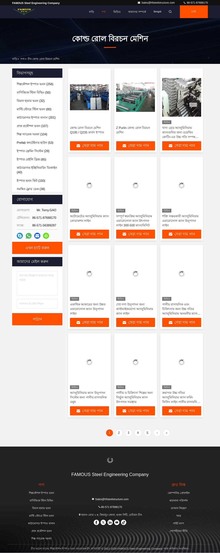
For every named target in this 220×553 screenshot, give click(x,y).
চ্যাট (193, 11)
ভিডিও (115, 11)
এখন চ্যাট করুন (37, 248)
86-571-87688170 (195, 2)
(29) (33, 151)
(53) (35, 142)
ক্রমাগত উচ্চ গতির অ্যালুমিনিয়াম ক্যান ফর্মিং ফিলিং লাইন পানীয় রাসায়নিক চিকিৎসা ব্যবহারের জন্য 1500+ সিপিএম (181, 402)
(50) (34, 92)
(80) (34, 109)
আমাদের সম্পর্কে (136, 11)
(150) (31, 180)
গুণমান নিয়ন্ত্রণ (178, 508)
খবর (178, 515)
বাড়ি (90, 11)
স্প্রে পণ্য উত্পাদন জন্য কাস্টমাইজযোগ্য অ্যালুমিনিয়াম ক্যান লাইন (134, 309)
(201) (36, 117)
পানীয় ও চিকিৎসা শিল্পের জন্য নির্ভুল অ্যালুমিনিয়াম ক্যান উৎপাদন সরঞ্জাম (134, 397)
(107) (32, 126)
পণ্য (102, 11)
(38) (31, 189)
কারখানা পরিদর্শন (178, 500)
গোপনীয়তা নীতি (179, 531)
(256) (35, 84)
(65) (31, 159)
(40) (37, 170)
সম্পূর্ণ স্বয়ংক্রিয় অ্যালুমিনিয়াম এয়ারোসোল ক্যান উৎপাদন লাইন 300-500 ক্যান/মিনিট (134, 221)
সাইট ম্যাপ (178, 523)
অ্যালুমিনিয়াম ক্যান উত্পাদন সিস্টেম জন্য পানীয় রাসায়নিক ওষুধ (88, 397)
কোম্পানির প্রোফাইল (179, 493)
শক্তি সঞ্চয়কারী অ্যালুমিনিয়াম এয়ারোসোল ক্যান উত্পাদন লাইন (180, 221)
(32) (31, 100)
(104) (32, 134)
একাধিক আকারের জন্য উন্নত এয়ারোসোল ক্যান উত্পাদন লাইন (88, 309)
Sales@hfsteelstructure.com (156, 2)
